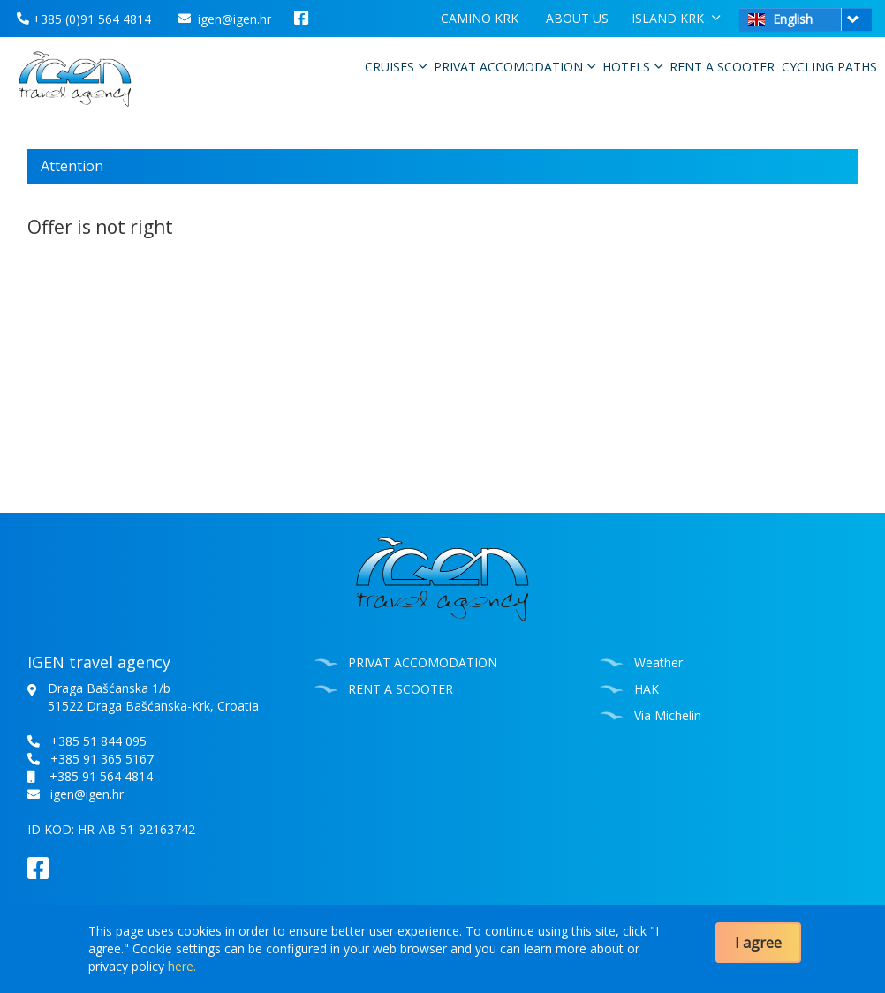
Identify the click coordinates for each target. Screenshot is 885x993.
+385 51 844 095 (98, 741)
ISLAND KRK (676, 17)
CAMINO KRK (479, 18)
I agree (758, 942)
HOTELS (632, 66)
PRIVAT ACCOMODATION (514, 66)
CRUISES (396, 66)
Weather (658, 662)
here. (182, 966)
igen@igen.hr (224, 19)
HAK (646, 689)
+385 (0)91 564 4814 (84, 19)
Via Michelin (667, 715)
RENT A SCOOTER (722, 66)
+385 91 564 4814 (101, 776)
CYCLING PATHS (829, 66)
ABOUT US (577, 18)
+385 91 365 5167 (102, 758)
